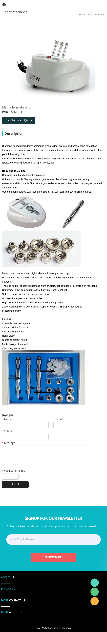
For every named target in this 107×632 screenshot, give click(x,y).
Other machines (95, 14)
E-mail (58, 419)
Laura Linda (94, 601)
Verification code (13, 470)
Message (8, 443)
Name (7, 419)
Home (82, 14)
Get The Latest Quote (18, 120)
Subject (7, 431)
